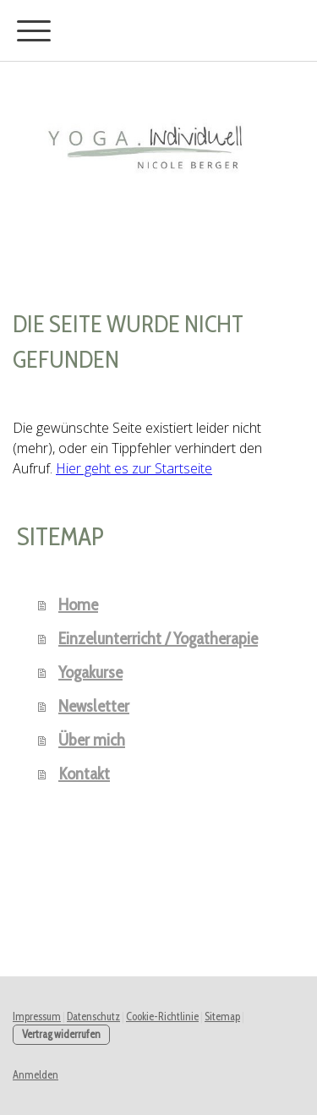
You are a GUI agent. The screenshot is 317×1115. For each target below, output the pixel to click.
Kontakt (84, 773)
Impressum (37, 1016)
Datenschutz (93, 1016)
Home (78, 604)
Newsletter (93, 706)
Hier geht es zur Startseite (134, 468)
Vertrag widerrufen (61, 1034)
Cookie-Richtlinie (162, 1016)
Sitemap (222, 1016)
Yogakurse (90, 672)
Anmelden (35, 1075)
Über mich (91, 740)
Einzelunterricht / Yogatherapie (158, 638)
